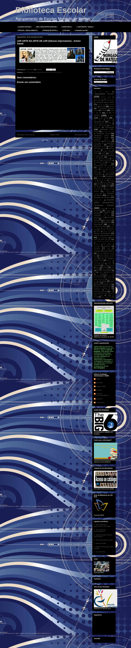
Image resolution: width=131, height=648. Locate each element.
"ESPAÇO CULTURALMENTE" (102, 394)
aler (111, 122)
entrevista (107, 191)
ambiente (96, 123)
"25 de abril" (101, 91)
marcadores (97, 250)
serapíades (97, 290)
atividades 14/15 (101, 138)
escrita (102, 208)
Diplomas (105, 182)
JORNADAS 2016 (104, 229)
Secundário (102, 281)
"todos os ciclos (101, 104)
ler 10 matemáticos (103, 237)
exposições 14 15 (99, 217)
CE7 (103, 153)
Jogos (104, 228)
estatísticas (109, 210)
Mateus (106, 250)
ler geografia (107, 244)
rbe (95, 272)
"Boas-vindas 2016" (99, 99)
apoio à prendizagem (100, 125)
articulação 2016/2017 (108, 131)
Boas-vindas (104, 143)
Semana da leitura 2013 (102, 286)
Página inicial (54, 135)
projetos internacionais (104, 270)
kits (113, 230)
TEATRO (108, 290)
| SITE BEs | (66, 30)
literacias (107, 246)
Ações (108, 120)
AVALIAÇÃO (97, 141)
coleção (98, 160)
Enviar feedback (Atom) (56, 140)
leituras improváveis (37, 72)
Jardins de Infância (100, 226)
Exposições (107, 212)
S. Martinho (109, 277)
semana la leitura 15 (102, 288)
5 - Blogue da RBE (100, 543)
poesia (105, 267)
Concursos (103, 164)
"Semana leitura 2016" (105, 102)
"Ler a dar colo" (110, 99)
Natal (102, 263)
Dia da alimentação (103, 178)
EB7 (107, 186)
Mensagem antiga (81, 135)
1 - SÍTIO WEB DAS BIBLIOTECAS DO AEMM (102, 525)
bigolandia (99, 399)
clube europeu (105, 159)
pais (105, 265)
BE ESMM (99, 383)
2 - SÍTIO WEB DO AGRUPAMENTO (100, 530)
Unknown (99, 390)
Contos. (103, 169)
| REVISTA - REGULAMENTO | (28, 30)
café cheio (107, 150)
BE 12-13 (107, 141)
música (95, 263)
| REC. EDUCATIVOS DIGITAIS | (46, 27)
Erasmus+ (96, 193)
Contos (96, 169)
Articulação (109, 127)
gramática (107, 221)
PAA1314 (97, 265)
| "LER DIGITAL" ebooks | (85, 27)
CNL (113, 158)
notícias (110, 263)
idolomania (107, 222)
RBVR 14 (101, 272)
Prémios (104, 269)
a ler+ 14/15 (103, 118)
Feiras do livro (107, 219)
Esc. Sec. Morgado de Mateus (104, 196)
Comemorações (107, 160)
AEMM (98, 379)
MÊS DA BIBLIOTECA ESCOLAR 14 (104, 250)
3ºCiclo (104, 110)
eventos (96, 212)
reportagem (109, 276)
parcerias (111, 265)
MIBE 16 (109, 260)
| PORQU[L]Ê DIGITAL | (50, 30)
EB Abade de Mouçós (104, 184)
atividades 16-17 (101, 140)
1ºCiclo (102, 107)
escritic (110, 208)
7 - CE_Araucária (99, 552)
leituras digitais (107, 231)
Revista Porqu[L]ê (98, 277)
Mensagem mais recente (26, 135)
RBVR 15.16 (110, 272)
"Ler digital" (99, 100)
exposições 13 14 (101, 215)
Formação (97, 221)
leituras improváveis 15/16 (104, 235)
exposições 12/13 (101, 214)
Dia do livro (102, 180)
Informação (98, 224)
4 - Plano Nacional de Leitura (103, 540)
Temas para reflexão (100, 291)
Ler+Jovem (97, 246)
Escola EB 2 (98, 200)
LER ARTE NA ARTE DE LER (53, 72)
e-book (112, 182)
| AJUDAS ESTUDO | (24, 27)
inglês (109, 224)
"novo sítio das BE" (109, 100)
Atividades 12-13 (103, 134)
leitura (98, 231)
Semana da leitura (108, 283)
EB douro (97, 186)
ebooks (96, 188)
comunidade (111, 162)
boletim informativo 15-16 (104, 147)
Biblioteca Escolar (51, 10)
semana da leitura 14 (103, 284)
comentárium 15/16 (99, 162)
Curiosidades (97, 174)
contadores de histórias (104, 167)
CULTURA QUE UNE (106, 172)
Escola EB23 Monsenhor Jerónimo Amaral (104, 202)
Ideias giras (97, 222)
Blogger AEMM (100, 386)
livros (108, 248)
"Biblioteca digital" (106, 97)
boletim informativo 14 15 (104, 145)
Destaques (110, 176)
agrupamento (99, 122)
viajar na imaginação (106, 297)
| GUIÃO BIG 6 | (67, 27)
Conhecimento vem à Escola (104, 165)
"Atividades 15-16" (104, 94)
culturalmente (100, 402)
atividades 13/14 (101, 136)
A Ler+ (111, 116)
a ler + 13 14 (27, 72)
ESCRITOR (97, 210)
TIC (111, 291)
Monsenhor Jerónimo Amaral (102, 262)
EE (102, 188)
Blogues (96, 143)
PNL (97, 267)
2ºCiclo (111, 106)
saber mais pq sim (99, 279)
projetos (111, 269)
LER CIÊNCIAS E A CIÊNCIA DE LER (104, 241)
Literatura (97, 248)
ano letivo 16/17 (107, 123)
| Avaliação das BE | (81, 30)
